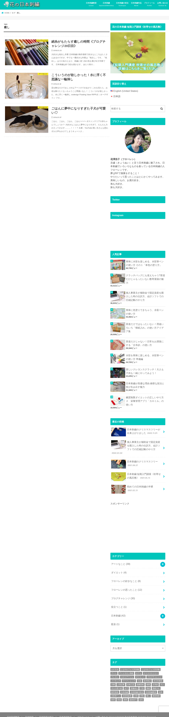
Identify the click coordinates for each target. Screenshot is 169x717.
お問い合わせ (162, 4)
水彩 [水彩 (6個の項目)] (160, 687)
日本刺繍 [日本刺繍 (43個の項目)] (124, 687)
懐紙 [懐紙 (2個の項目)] (148, 683)
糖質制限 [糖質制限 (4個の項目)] (156, 691)
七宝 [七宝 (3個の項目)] (139, 676)
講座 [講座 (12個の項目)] (125, 695)
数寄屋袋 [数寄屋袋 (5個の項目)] (114, 687)
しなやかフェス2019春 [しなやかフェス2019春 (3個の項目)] (151, 664)
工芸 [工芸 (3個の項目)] (142, 683)
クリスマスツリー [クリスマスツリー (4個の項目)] (151, 668)
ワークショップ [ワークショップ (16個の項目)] (129, 676)
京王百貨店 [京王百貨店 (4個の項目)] (158, 676)
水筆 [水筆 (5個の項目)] (136, 691)
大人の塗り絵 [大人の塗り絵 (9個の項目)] (116, 683)
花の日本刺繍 (128, 712)
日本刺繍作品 (136, 4)
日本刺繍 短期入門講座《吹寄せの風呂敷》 (136, 474)
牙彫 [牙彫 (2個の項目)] (142, 691)
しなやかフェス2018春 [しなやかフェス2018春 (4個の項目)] (130, 664)
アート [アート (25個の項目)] (114, 668)
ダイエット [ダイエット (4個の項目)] (140, 672)
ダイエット (118, 569)
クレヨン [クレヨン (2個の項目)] (114, 672)
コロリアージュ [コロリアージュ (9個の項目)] (127, 672)
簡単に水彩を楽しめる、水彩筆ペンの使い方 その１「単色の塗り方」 (145, 263)
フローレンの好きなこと (126, 577)
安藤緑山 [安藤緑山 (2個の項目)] (134, 683)
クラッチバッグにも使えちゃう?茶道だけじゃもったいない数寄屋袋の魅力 (145, 278)
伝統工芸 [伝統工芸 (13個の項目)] (130, 679)
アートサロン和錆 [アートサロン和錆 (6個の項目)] (126, 668)
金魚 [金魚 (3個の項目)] (141, 695)
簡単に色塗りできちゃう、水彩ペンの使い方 (145, 311)
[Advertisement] (132, 523)
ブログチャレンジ (123, 594)
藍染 (115, 619)
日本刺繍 (106, 4)
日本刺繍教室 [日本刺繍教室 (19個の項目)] (151, 687)
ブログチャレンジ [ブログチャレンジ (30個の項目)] (154, 672)
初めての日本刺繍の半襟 (132, 486)
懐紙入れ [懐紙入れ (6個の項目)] (156, 683)
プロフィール (149, 4)
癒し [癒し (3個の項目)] (148, 691)
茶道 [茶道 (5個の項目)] (119, 695)
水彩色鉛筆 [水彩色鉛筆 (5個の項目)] (127, 691)
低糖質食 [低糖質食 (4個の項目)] (140, 679)
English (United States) (125, 91)
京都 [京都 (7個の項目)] (113, 679)
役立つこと (118, 602)
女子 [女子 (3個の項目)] (126, 683)
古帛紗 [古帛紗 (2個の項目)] (155, 679)
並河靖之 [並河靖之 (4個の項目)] (147, 676)
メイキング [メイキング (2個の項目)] (115, 676)
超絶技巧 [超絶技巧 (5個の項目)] (133, 695)
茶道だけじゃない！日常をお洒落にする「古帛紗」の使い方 (145, 342)
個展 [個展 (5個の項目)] (148, 679)
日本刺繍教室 (91, 4)
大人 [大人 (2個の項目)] (162, 679)
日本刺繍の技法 (122, 4)
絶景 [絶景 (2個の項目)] (113, 695)
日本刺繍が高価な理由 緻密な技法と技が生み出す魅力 (145, 384)
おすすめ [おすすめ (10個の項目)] (114, 664)
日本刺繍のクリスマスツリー (134, 461)
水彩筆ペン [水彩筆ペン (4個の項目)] (115, 691)
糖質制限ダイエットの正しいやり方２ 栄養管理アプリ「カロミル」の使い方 (145, 399)
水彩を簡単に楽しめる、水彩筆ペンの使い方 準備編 (145, 356)
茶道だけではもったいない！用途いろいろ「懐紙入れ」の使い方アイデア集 (145, 326)
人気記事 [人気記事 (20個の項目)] (120, 679)
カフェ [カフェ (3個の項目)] (138, 668)
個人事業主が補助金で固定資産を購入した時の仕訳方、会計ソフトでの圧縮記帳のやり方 (145, 295)
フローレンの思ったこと (126, 586)
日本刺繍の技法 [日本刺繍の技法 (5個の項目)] (137, 687)
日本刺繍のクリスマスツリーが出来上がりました (136, 430)
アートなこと (120, 561)
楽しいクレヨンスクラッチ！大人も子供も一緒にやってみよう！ (145, 370)
